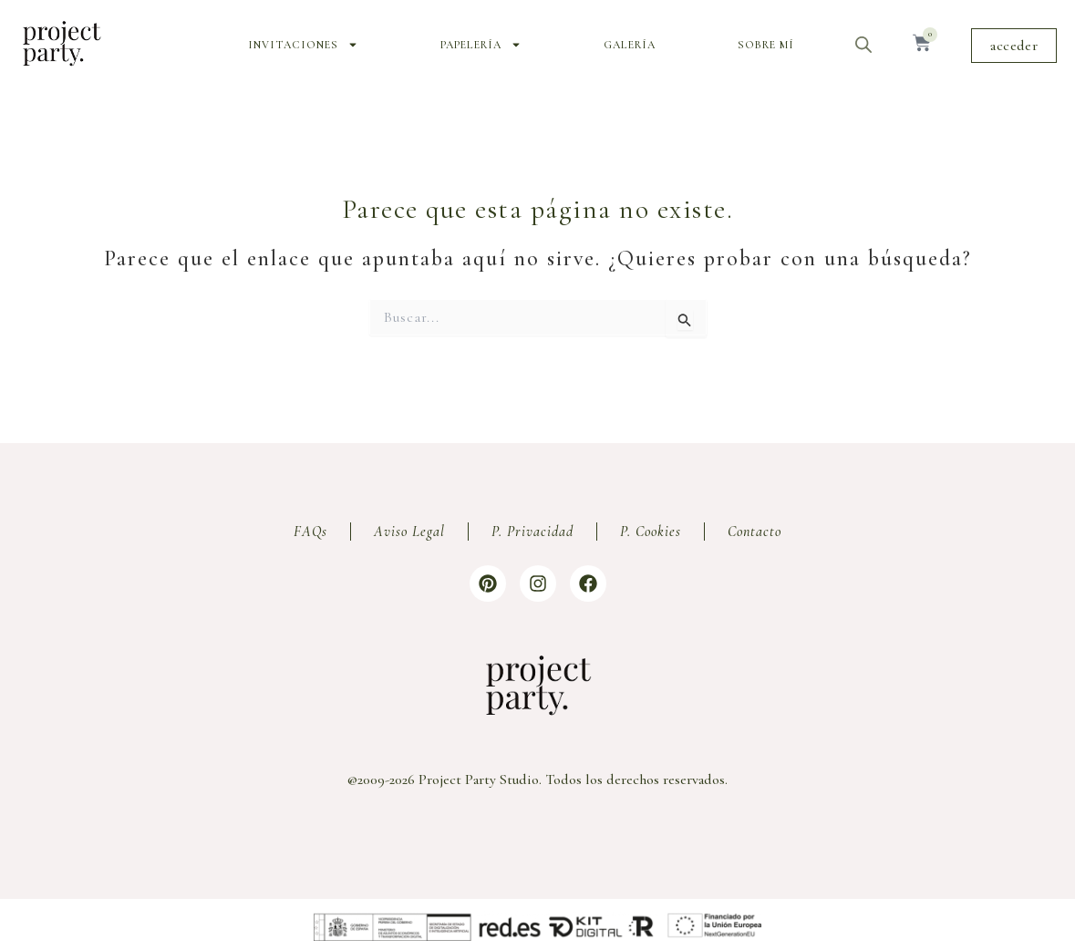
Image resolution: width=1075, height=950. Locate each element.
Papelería (481, 44)
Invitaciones (303, 44)
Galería (630, 44)
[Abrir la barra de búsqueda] (863, 44)
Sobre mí (766, 44)
